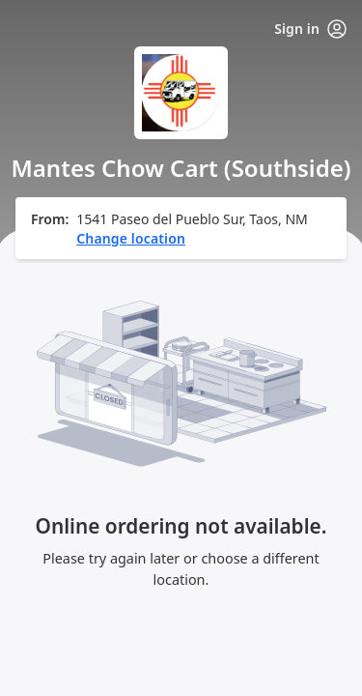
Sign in (310, 29)
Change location (130, 238)
